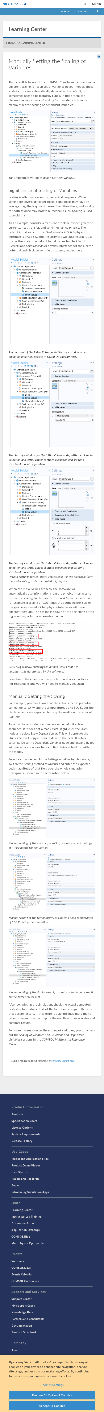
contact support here (63, 1060)
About (15, 1350)
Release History (21, 1141)
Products (17, 1114)
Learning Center (22, 1210)
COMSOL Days (21, 1268)
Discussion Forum (23, 1223)
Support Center (21, 1299)
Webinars (17, 1261)
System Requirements (25, 1134)
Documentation (21, 1325)
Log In (65, 11)
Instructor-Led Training (26, 1216)
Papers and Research (25, 1179)
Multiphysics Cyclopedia (27, 1243)
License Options (22, 1127)
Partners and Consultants (27, 1319)
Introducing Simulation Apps (30, 1192)
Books (15, 1185)
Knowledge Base (22, 1312)
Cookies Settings (52, 1385)
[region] (52, 1383)
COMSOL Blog (20, 1236)
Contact (82, 11)
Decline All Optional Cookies (52, 1395)
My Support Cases (23, 1305)
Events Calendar (22, 1274)
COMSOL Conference (25, 1281)
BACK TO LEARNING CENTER (26, 43)
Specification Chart (24, 1121)
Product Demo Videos (25, 1165)
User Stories (19, 1172)
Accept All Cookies (52, 1405)
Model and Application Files (30, 1159)
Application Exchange (25, 1230)
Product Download (23, 1332)
